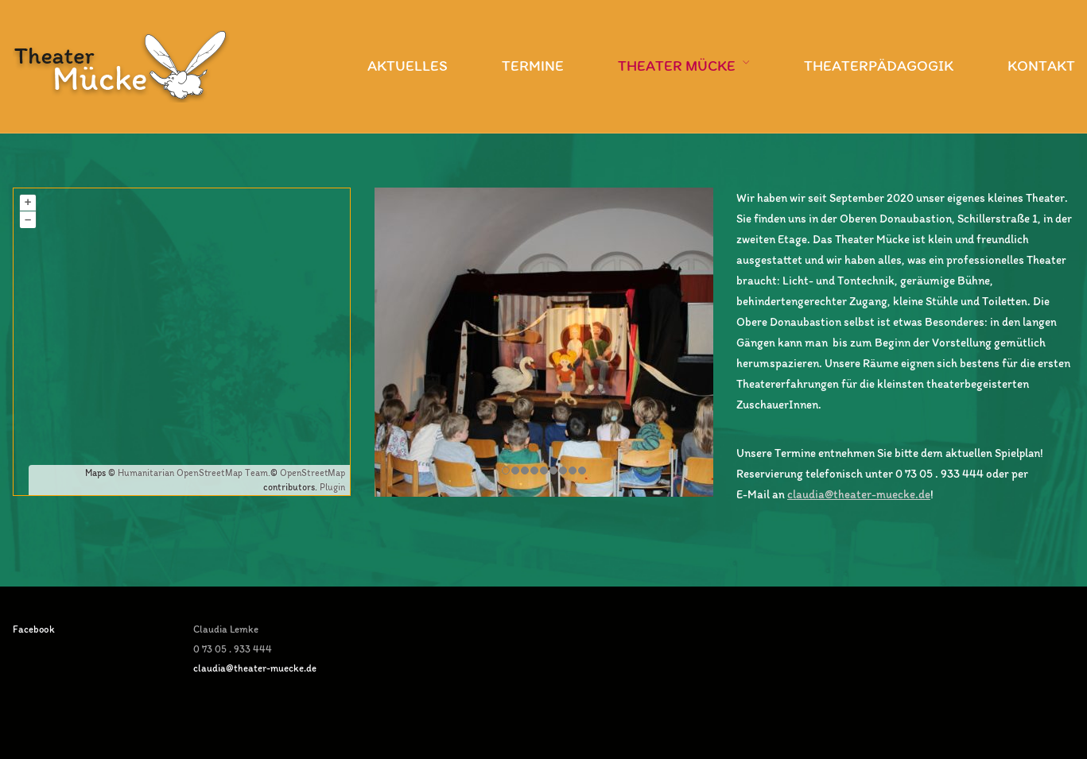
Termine (533, 65)
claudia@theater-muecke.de (858, 494)
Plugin (331, 487)
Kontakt (1041, 65)
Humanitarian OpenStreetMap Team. (194, 472)
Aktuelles (407, 65)
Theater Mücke (677, 65)
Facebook (34, 629)
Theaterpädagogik (878, 65)
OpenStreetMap (312, 472)
